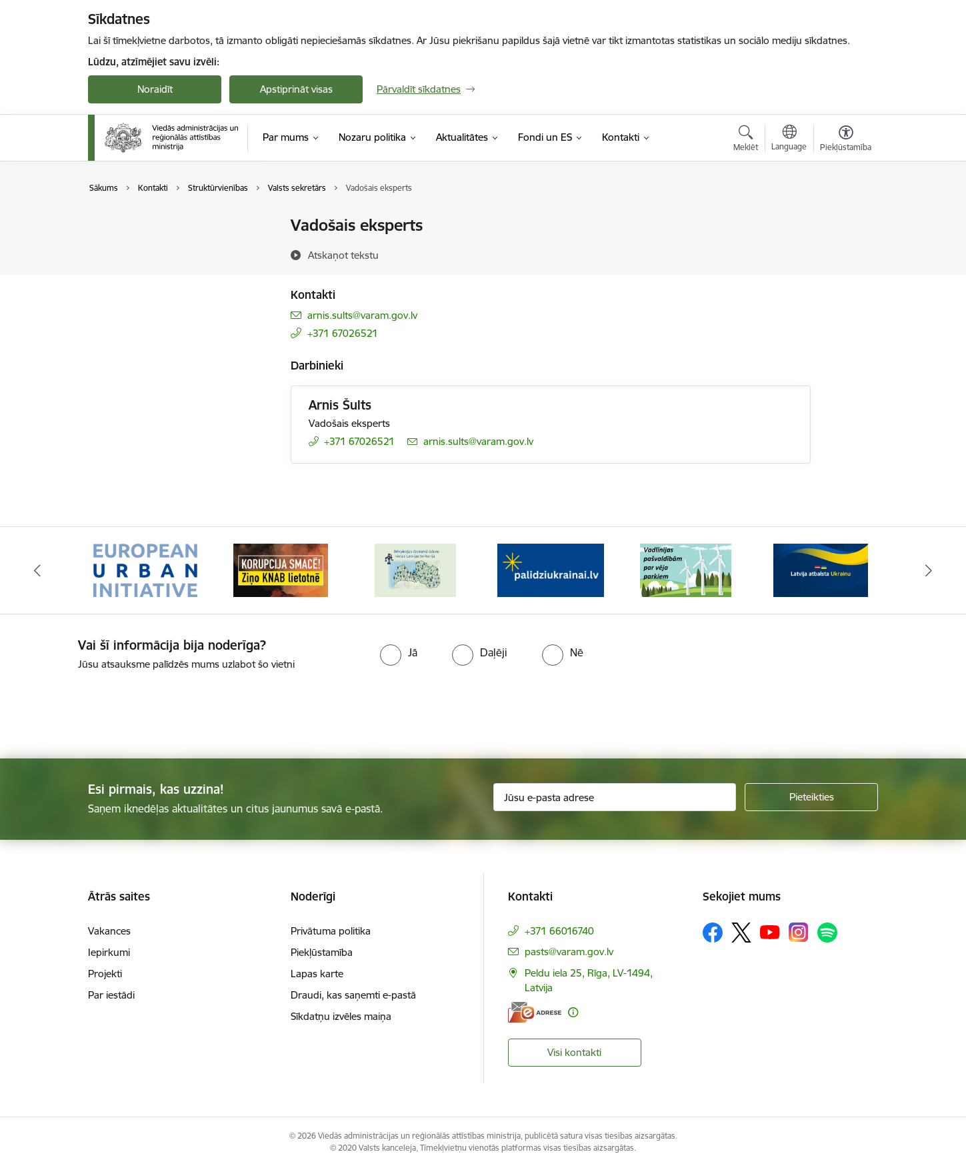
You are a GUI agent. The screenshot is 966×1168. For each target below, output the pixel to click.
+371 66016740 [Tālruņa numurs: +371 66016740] (559, 931)
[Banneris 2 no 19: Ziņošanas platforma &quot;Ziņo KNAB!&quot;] (280, 569)
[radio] (398, 652)
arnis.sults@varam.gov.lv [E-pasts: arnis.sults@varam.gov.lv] (362, 315)
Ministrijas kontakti (144, 226)
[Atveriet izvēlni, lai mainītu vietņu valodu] (789, 139)
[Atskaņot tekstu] (343, 255)
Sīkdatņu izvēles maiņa (341, 1016)
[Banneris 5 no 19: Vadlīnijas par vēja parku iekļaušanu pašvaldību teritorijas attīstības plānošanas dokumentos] (686, 569)
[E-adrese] (534, 1012)
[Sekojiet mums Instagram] (799, 932)
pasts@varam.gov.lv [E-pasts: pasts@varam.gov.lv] (569, 951)
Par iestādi (111, 995)
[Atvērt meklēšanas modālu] (746, 140)
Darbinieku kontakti (146, 249)
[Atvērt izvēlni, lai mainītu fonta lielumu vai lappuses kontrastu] (845, 140)
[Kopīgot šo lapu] (845, 253)
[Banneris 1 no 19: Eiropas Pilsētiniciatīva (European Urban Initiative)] (145, 569)
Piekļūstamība (322, 952)
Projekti (105, 973)
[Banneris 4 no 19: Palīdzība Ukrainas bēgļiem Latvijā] (550, 569)
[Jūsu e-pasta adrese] (615, 797)
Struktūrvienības (138, 272)
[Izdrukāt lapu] (845, 219)
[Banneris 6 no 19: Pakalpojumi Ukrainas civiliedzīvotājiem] (820, 569)
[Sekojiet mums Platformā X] (741, 933)
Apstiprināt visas (296, 89)
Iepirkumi (109, 952)
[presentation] (111, 709)
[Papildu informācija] (573, 1012)
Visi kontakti (574, 1052)
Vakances (109, 931)
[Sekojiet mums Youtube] (770, 932)
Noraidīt (155, 89)
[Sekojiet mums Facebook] (713, 933)
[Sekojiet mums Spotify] (827, 933)
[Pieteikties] (811, 797)
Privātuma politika (331, 931)
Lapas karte (317, 973)
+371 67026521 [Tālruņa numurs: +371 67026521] (342, 333)
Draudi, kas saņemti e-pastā (353, 995)
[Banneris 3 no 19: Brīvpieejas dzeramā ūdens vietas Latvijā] (415, 569)
